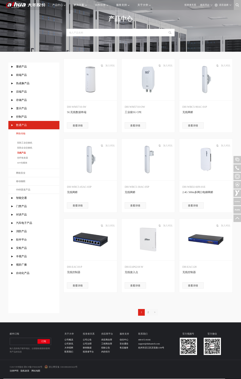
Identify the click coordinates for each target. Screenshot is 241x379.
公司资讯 (68, 343)
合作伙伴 (101, 5)
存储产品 (21, 100)
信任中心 (124, 339)
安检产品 (21, 248)
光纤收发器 (22, 158)
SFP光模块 (21, 163)
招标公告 (105, 347)
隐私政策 (25, 370)
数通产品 (21, 125)
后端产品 (21, 91)
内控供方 (105, 351)
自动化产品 (22, 273)
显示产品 (21, 108)
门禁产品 (21, 206)
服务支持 (122, 5)
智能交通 (21, 197)
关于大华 (144, 5)
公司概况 (68, 339)
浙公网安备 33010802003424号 (63, 367)
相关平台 (205, 5)
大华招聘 (68, 347)
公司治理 (87, 343)
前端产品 (21, 74)
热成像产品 (22, 83)
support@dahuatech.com (149, 343)
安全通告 (124, 343)
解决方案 (80, 5)
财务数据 (87, 347)
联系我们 (68, 351)
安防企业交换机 (24, 147)
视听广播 (21, 264)
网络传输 (20, 133)
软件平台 (21, 239)
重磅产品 (21, 66)
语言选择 (223, 5)
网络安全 (20, 173)
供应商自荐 (106, 339)
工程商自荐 (106, 343)
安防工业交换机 (24, 142)
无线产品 (21, 152)
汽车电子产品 (24, 222)
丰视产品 (21, 256)
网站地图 (35, 370)
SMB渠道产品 (23, 189)
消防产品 (21, 231)
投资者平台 (88, 351)
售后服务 (124, 347)
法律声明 (14, 370)
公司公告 (87, 339)
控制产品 (21, 116)
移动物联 (20, 181)
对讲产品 (21, 214)
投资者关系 (190, 5)
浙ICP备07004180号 (33, 367)
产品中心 (58, 5)
